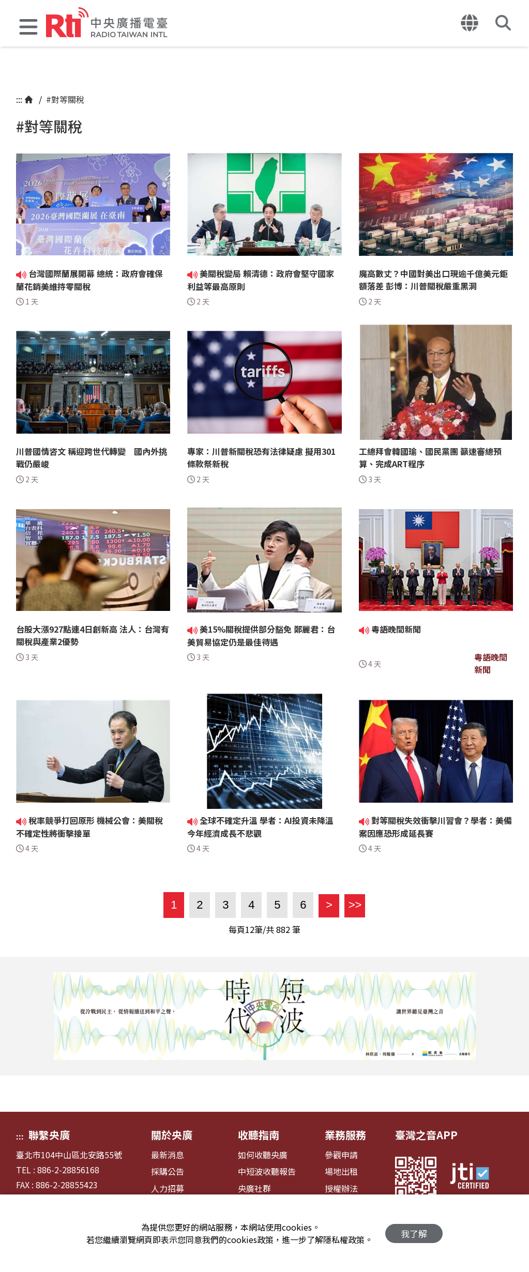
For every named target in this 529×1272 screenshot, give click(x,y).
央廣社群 (254, 1188)
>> (352, 904)
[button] (28, 28)
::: (19, 99)
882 (283, 929)
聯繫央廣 (49, 1134)
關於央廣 (171, 1134)
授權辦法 (341, 1188)
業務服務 (345, 1134)
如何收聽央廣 (263, 1155)
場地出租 (341, 1171)
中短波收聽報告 (267, 1171)
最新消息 (167, 1155)
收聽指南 (258, 1134)
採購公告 (167, 1171)
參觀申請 (341, 1155)
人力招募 (167, 1188)
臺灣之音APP (426, 1134)
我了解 (414, 1233)
